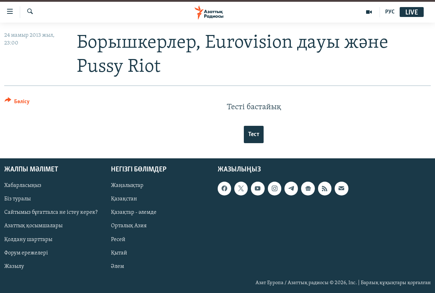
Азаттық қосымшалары (33, 226)
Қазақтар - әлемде (134, 212)
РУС (390, 12)
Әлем (117, 266)
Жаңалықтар (127, 185)
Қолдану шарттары (28, 239)
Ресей (118, 239)
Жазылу (14, 266)
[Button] (17, 102)
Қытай (119, 253)
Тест (253, 134)
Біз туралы (17, 199)
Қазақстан (124, 199)
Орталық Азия (129, 226)
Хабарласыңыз (22, 185)
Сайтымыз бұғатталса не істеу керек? (51, 212)
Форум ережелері (26, 253)
